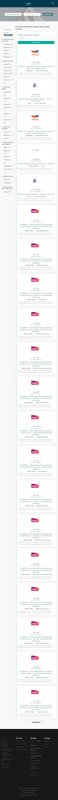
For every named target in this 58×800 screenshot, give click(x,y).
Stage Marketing (29, 793)
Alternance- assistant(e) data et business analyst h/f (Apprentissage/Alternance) (36, 67)
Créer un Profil (34, 773)
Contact (4, 741)
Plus (5, 83)
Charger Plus (36, 722)
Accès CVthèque (21, 744)
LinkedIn (46, 747)
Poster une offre (21, 741)
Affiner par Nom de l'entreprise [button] (7, 143)
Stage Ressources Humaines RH (29, 788)
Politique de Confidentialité (6, 754)
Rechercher (48, 14)
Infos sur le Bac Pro (35, 760)
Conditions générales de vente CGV (7, 759)
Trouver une (33, 745)
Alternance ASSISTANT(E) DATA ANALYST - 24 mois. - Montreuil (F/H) (36, 100)
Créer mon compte (22, 750)
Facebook (47, 741)
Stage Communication (29, 790)
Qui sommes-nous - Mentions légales (8, 749)
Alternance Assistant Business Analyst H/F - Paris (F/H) (36, 164)
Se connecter (20, 747)
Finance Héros (6, 764)
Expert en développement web (35, 768)
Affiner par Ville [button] (8, 61)
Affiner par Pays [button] (8, 176)
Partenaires (5, 767)
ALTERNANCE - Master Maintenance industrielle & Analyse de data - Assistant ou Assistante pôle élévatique (36, 226)
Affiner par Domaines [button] (6, 128)
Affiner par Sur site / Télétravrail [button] (7, 188)
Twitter (46, 744)
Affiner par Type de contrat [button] (7, 40)
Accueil (4, 738)
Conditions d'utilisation (5, 745)
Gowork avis (33, 753)
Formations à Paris (35, 763)
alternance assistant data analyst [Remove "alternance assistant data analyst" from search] (9, 35)
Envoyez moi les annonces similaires (28, 35)
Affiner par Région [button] (6, 88)
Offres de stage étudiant (29, 795)
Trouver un (35, 741)
